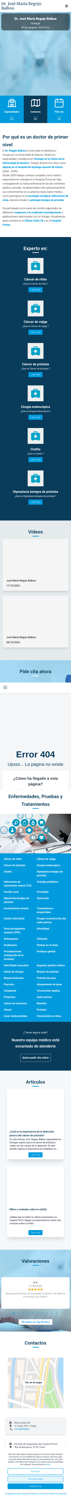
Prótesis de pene (46, 978)
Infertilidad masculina (16, 965)
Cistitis (8, 871)
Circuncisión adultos (48, 990)
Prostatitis (43, 891)
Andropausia (11, 938)
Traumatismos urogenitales (45, 910)
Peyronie (9, 984)
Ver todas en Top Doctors (35, 1321)
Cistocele (42, 938)
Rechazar (35, 1471)
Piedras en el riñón (47, 945)
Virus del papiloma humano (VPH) (14, 930)
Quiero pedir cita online (35, 1057)
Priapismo (9, 997)
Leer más (35, 290)
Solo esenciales (35, 1479)
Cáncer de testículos (15, 1003)
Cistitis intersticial (14, 918)
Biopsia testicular (14, 978)
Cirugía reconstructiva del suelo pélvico (51, 920)
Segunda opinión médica (51, 965)
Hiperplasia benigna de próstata (50, 873)
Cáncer (8, 1009)
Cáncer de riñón (13, 858)
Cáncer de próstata (14, 865)
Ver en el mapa (33, 1382)
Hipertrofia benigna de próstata (16, 900)
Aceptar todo (35, 1486)
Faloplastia (10, 990)
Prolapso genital (46, 951)
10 (57, 1313)
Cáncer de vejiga (46, 858)
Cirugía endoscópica (48, 865)
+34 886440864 (21, 1429)
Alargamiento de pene (49, 984)
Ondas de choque (13, 971)
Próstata (41, 1009)
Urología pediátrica (47, 881)
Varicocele (43, 898)
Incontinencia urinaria (16, 908)
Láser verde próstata (15, 1016)
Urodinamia (10, 945)
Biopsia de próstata (48, 971)
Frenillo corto (11, 891)
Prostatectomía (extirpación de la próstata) (13, 955)
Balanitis (42, 1003)
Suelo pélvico (44, 997)
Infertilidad (43, 928)
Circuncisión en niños (49, 1016)
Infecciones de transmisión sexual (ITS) (17, 883)
